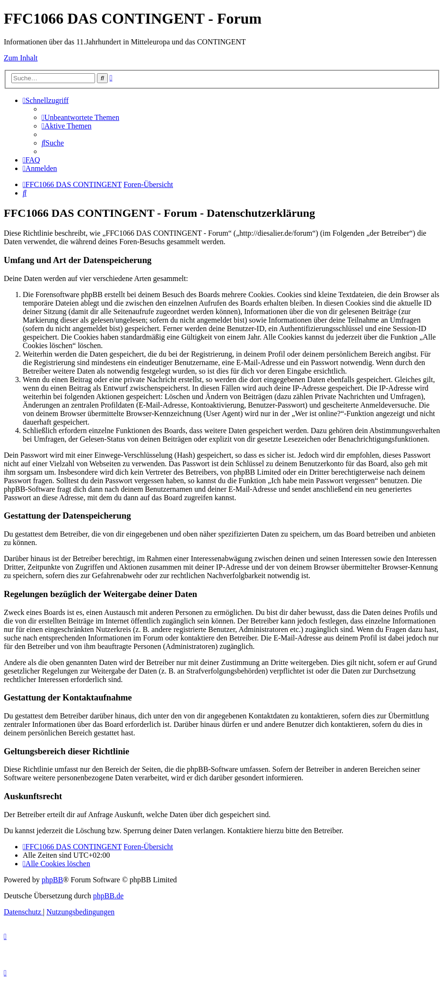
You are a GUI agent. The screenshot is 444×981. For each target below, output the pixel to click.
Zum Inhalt (21, 58)
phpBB (52, 880)
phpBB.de (108, 896)
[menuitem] (80, 117)
